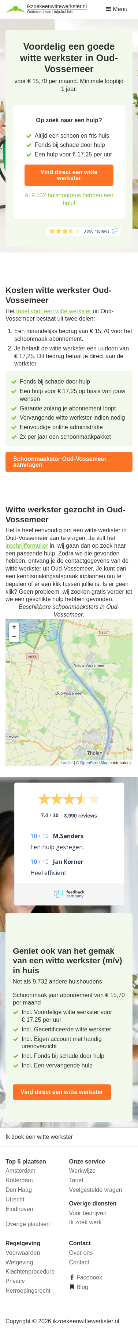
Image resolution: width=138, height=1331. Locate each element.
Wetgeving (19, 1262)
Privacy (15, 1281)
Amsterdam (20, 1171)
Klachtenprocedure (30, 1271)
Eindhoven (19, 1209)
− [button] (14, 637)
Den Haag (18, 1190)
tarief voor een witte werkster (53, 311)
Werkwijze (82, 1171)
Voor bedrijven (88, 1213)
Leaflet (67, 762)
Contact (79, 1262)
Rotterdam (19, 1180)
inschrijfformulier (26, 546)
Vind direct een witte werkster (69, 175)
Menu (116, 9)
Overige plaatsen (27, 1224)
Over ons (81, 1253)
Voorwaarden (22, 1253)
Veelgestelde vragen (95, 1190)
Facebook (88, 1277)
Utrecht (15, 1199)
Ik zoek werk (85, 1222)
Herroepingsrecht (28, 1291)
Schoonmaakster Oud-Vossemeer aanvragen (60, 462)
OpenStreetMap (94, 762)
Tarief (76, 1180)
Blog (81, 1287)
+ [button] (14, 627)
